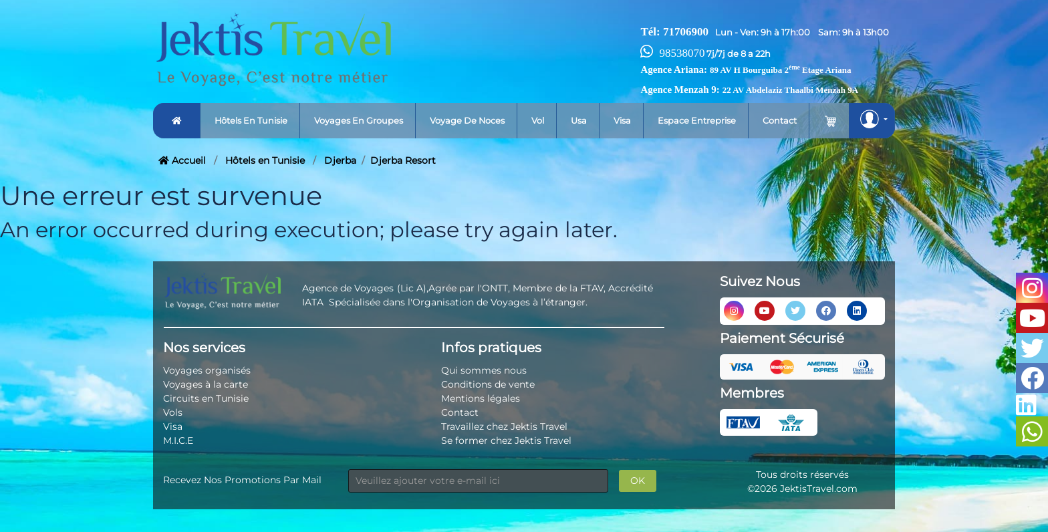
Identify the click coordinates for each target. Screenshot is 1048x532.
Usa (579, 121)
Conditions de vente (488, 384)
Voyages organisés (207, 370)
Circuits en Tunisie (206, 398)
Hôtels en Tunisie (265, 160)
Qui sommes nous (484, 370)
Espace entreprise (697, 121)
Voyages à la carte (205, 384)
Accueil (182, 160)
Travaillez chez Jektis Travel (504, 426)
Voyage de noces (467, 121)
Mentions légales (480, 398)
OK (637, 481)
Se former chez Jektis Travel (506, 440)
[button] (872, 120)
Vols (172, 412)
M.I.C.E (178, 440)
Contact (780, 121)
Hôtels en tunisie (251, 121)
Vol (537, 121)
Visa (622, 121)
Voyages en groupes (358, 121)
